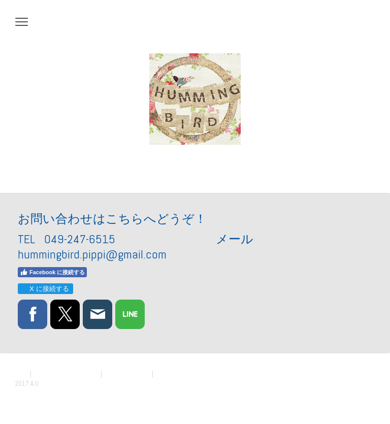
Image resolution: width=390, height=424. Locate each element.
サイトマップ (174, 374)
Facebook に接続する (52, 272)
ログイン (361, 393)
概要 (21, 374)
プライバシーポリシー (66, 374)
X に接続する (45, 288)
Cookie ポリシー (127, 374)
